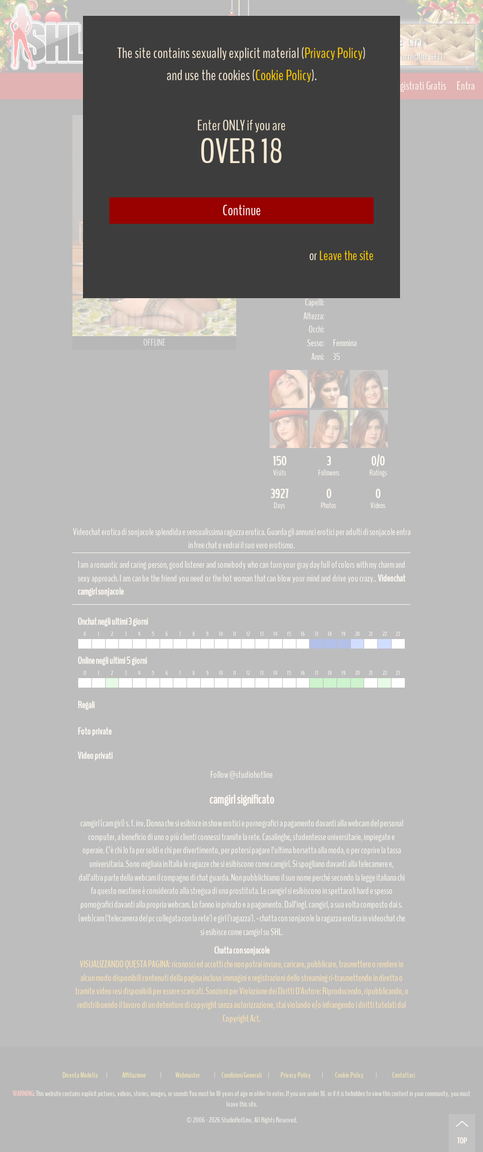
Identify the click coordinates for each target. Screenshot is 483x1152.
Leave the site (346, 255)
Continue (241, 211)
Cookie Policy (283, 75)
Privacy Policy (333, 53)
